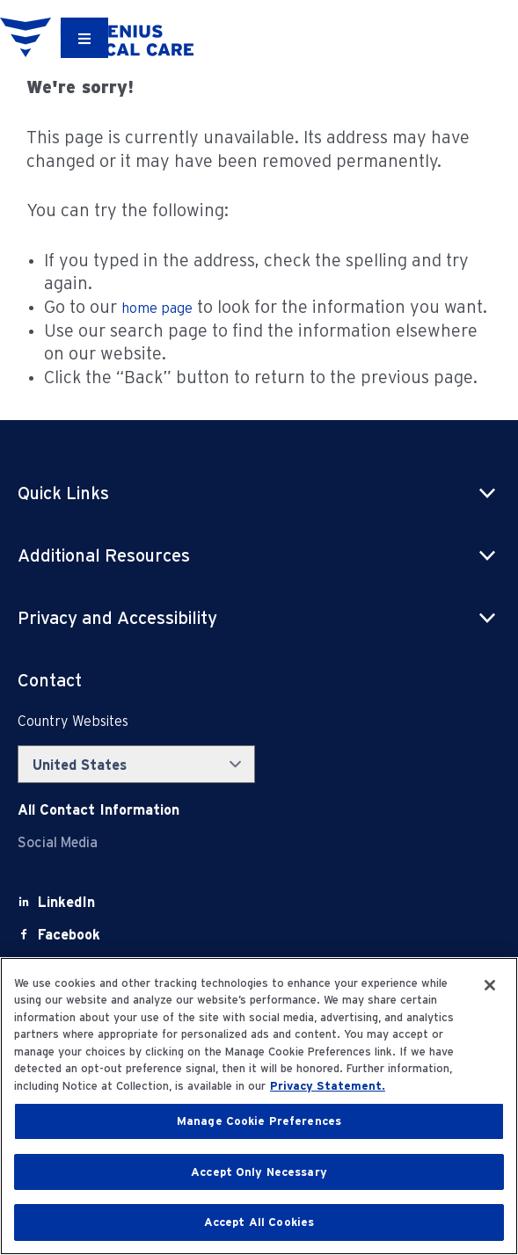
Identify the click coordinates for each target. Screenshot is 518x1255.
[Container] (84, 38)
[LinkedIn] (66, 902)
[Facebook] (69, 934)
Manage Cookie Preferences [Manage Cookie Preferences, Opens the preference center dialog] (259, 1121)
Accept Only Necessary (259, 1172)
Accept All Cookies (259, 1222)
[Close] (490, 985)
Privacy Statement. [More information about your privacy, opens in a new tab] (327, 1085)
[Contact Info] (98, 810)
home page (157, 308)
